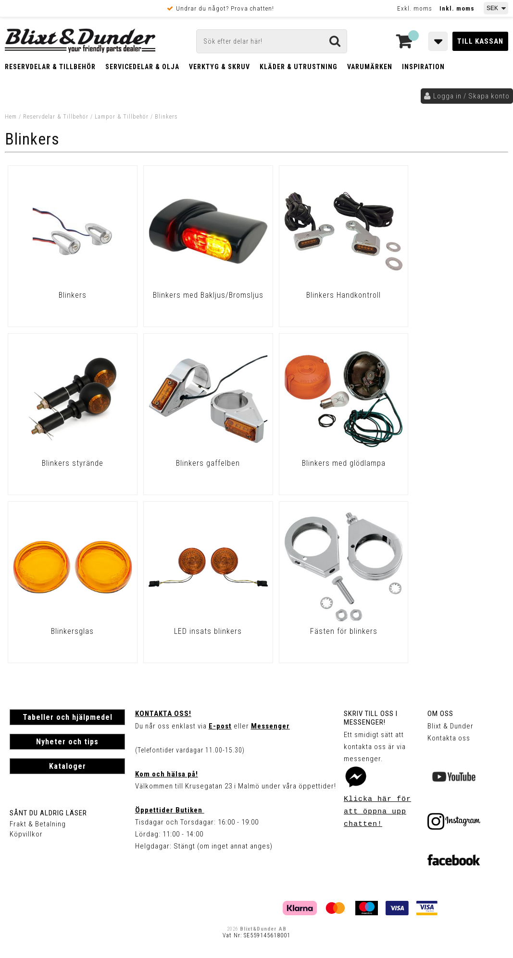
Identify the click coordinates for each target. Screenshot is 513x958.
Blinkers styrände (445, 295)
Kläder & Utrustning (299, 67)
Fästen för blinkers (67, 631)
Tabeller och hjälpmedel (68, 717)
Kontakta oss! (163, 713)
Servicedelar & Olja (142, 67)
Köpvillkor (26, 834)
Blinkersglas (319, 463)
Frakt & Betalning (38, 824)
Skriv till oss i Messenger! (371, 718)
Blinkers (166, 116)
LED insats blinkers (445, 463)
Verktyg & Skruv (219, 67)
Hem (11, 116)
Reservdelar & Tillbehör (50, 67)
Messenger (270, 726)
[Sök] (271, 41)
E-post (220, 726)
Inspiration (423, 67)
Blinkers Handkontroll (319, 295)
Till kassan (480, 41)
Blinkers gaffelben (68, 463)
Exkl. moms (414, 8)
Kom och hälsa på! (166, 774)
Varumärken (369, 67)
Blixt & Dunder (450, 726)
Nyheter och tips (67, 741)
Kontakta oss (448, 738)
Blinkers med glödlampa (194, 463)
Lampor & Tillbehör (122, 116)
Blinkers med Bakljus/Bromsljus (193, 300)
